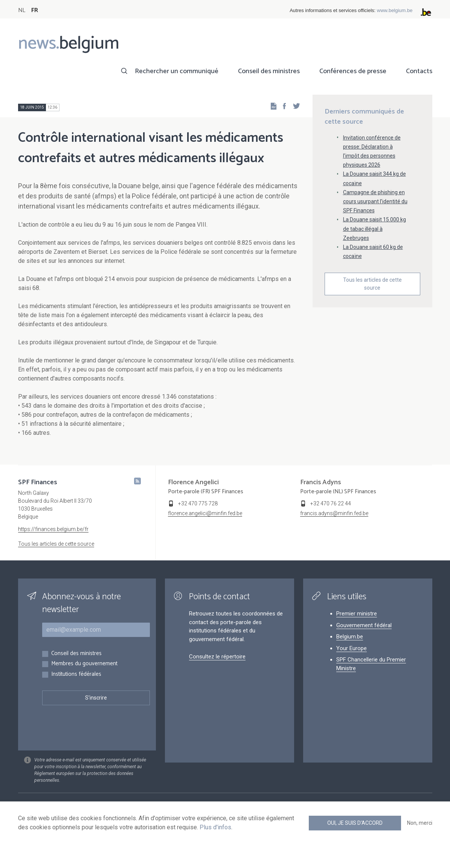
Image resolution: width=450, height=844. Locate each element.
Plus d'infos (215, 827)
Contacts (419, 71)
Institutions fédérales (76, 674)
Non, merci (419, 823)
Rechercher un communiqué (176, 71)
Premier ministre (356, 613)
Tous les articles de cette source (372, 284)
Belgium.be (349, 636)
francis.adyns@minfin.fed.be (334, 513)
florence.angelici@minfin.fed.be (205, 513)
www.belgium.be (395, 10)
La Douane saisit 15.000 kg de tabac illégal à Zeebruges (374, 228)
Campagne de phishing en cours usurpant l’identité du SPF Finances (375, 201)
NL (21, 10)
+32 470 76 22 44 (330, 503)
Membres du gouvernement (84, 664)
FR (34, 10)
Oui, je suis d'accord (355, 823)
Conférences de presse (352, 71)
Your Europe (351, 648)
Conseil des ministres (269, 71)
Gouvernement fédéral (364, 625)
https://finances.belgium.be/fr (53, 529)
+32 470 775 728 (198, 503)
